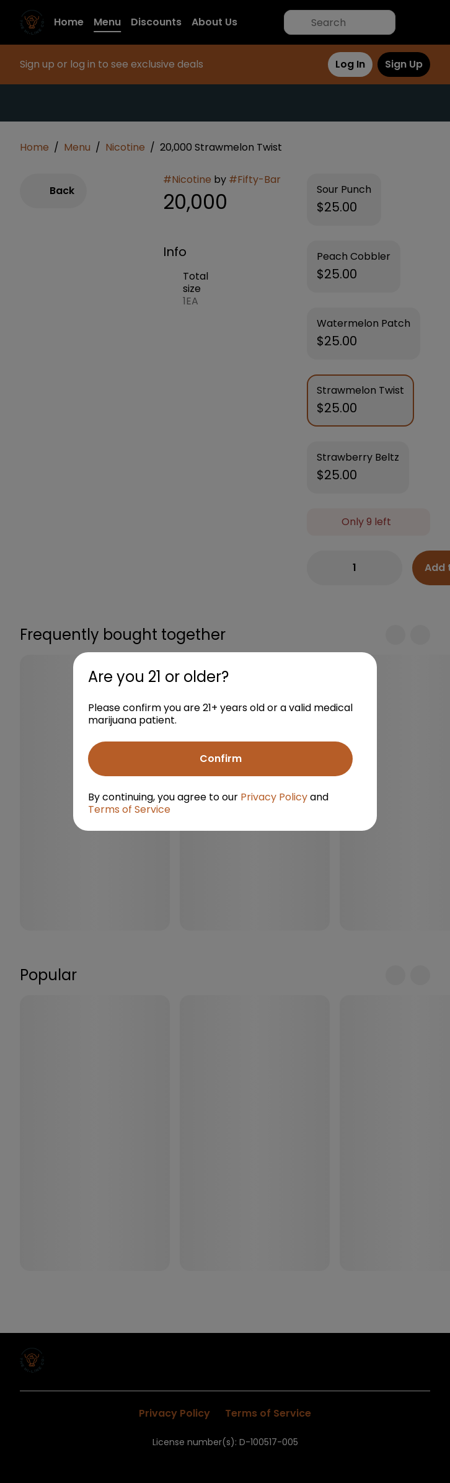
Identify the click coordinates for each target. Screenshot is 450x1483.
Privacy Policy (273, 797)
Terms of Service (129, 809)
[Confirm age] (220, 759)
